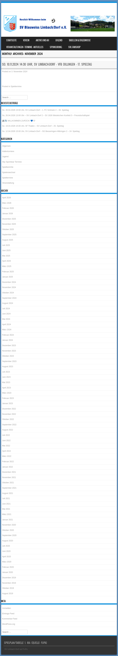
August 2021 (7, 493)
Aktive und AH (42, 40)
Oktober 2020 (8, 530)
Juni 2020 (6, 551)
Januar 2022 (7, 467)
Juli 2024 (6, 308)
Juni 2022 (6, 440)
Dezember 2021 (9, 472)
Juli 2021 (6, 498)
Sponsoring (56, 47)
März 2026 (6, 203)
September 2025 (9, 234)
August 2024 (7, 303)
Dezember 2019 (9, 578)
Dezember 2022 (9, 409)
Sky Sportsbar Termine (12, 162)
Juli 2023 (6, 372)
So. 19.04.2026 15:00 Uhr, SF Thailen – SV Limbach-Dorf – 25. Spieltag (33, 126)
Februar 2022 (8, 461)
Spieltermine (16, 86)
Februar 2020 (8, 567)
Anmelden (6, 608)
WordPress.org (8, 624)
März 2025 (6, 266)
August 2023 (7, 366)
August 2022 (7, 430)
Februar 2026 (8, 208)
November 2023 (9, 351)
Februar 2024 (8, 335)
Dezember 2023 (9, 345)
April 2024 (6, 324)
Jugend (58, 40)
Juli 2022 (6, 435)
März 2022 (6, 456)
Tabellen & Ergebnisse (80, 40)
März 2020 (6, 562)
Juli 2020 (6, 546)
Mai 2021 (6, 509)
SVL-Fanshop (74, 47)
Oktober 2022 (8, 419)
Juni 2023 (6, 377)
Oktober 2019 (8, 588)
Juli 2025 (6, 245)
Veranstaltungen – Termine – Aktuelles (24, 47)
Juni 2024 (6, 314)
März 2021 (6, 514)
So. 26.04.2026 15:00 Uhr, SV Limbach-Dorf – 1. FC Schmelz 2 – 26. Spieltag (35, 110)
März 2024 (6, 329)
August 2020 (7, 541)
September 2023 (9, 361)
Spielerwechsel (8, 172)
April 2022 (6, 451)
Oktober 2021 (8, 482)
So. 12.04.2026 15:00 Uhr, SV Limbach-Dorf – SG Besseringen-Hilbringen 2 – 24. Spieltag (40, 131)
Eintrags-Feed (8, 613)
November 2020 (9, 525)
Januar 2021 (7, 520)
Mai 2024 (6, 319)
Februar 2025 (8, 272)
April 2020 (6, 556)
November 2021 (9, 477)
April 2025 (6, 261)
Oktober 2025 (8, 229)
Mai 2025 (6, 256)
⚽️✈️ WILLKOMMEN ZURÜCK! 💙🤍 (18, 121)
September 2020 (9, 535)
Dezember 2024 (9, 282)
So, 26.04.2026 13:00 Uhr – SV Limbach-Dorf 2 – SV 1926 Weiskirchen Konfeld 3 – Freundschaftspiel (45, 115)
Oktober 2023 (8, 356)
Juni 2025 (6, 250)
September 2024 (9, 298)
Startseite (11, 40)
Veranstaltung (8, 183)
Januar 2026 (7, 213)
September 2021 (9, 488)
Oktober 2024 (8, 293)
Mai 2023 (6, 382)
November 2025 (9, 224)
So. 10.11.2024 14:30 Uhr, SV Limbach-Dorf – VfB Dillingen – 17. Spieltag (47, 64)
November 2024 (9, 287)
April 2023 (6, 388)
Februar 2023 (8, 398)
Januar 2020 (7, 572)
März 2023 (6, 393)
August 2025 (7, 240)
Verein (26, 40)
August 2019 (7, 593)
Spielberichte (7, 167)
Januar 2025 (7, 277)
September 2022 (9, 425)
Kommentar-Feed (9, 619)
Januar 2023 (7, 403)
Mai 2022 (6, 446)
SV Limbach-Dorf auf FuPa (15, 649)
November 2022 (9, 414)
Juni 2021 (6, 504)
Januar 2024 (7, 340)
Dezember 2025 (9, 219)
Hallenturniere (8, 151)
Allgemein (6, 146)
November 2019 (9, 583)
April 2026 (6, 198)
